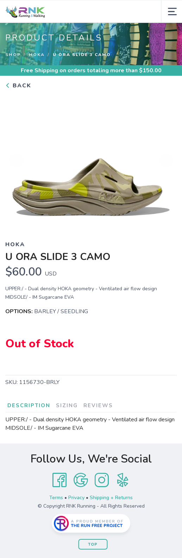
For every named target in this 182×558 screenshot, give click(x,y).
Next (166, 161)
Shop (13, 54)
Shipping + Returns (111, 497)
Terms (56, 497)
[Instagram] (101, 480)
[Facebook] (59, 480)
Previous (16, 161)
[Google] (80, 480)
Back (18, 85)
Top (93, 544)
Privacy (76, 497)
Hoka (37, 54)
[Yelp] (122, 480)
